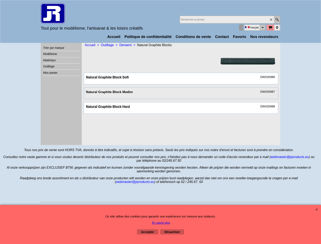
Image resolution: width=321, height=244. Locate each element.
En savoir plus (161, 222)
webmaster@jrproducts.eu (289, 157)
